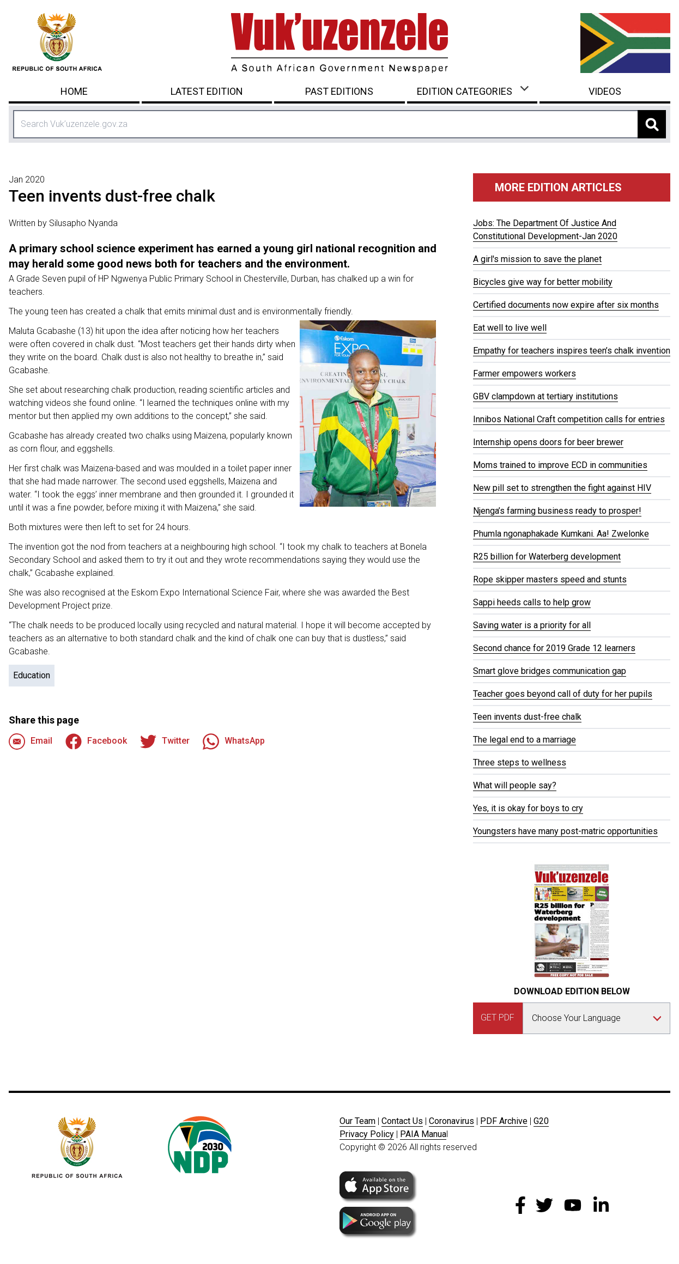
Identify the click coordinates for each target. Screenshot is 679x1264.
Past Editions (339, 91)
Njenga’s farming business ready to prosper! (557, 511)
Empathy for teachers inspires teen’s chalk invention (571, 350)
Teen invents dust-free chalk (527, 717)
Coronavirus (451, 1121)
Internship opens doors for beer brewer (548, 442)
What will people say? (514, 785)
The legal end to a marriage (524, 739)
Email (30, 741)
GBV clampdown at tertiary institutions (545, 396)
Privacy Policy (367, 1134)
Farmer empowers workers (524, 373)
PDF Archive (504, 1121)
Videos (605, 91)
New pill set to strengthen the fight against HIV (562, 488)
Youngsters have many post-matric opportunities (565, 831)
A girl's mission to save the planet (537, 259)
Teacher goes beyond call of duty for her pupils (562, 694)
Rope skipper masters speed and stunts (550, 579)
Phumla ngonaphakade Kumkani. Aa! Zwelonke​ (561, 533)
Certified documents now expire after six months (566, 305)
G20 (541, 1121)
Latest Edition (207, 91)
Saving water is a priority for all (532, 625)
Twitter (165, 741)
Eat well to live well (510, 328)
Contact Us (402, 1121)
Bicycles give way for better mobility (543, 282)
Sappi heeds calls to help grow (532, 602)
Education (31, 675)
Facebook (96, 741)
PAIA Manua (423, 1134)
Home (74, 91)
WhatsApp (234, 741)
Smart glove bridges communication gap (549, 671)
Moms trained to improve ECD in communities (560, 465)
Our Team (357, 1121)
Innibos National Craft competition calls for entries (569, 419)
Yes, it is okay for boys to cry (528, 808)
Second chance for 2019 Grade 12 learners (554, 648)
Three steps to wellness (519, 762)
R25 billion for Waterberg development (547, 556)
